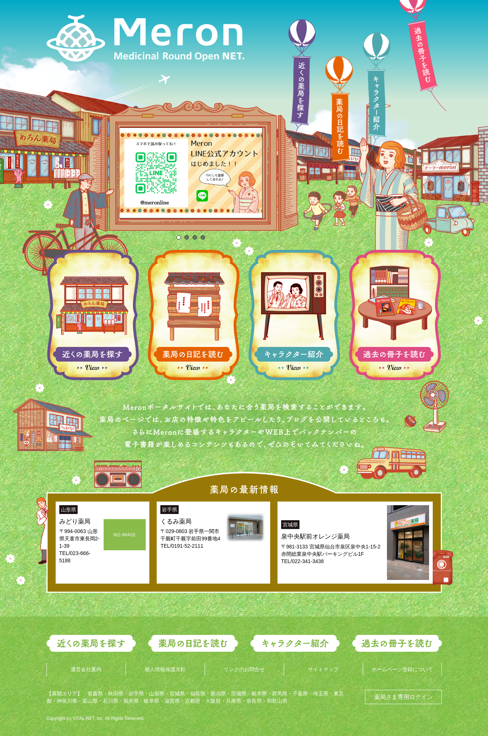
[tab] (178, 237)
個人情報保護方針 (165, 669)
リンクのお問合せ (244, 669)
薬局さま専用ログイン (403, 697)
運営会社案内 (86, 669)
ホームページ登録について (402, 669)
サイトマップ (323, 669)
